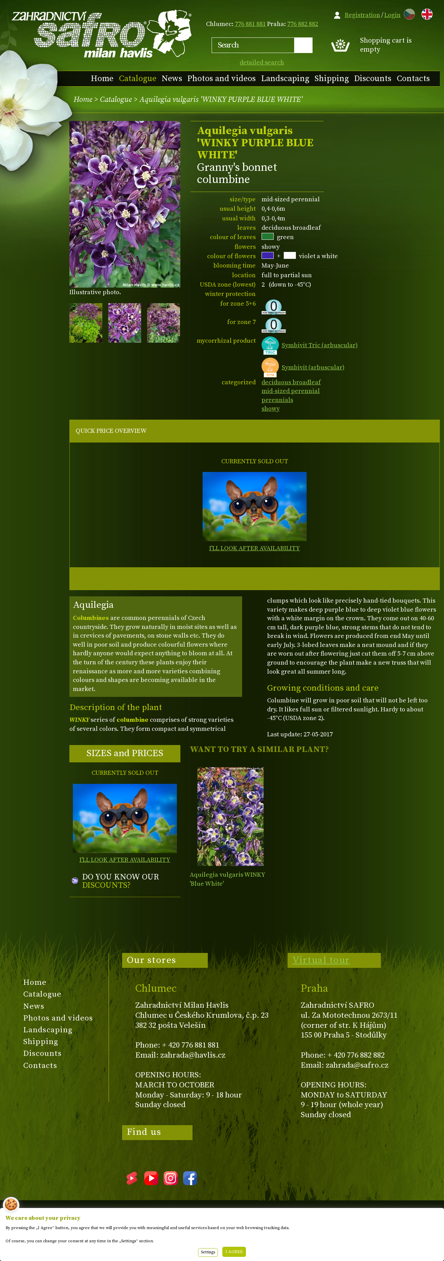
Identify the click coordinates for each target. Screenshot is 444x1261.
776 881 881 (250, 24)
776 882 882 (302, 24)
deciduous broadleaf (291, 382)
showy (271, 409)
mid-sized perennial (291, 391)
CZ (407, 13)
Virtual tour (321, 960)
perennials (277, 400)
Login (392, 15)
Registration (362, 15)
